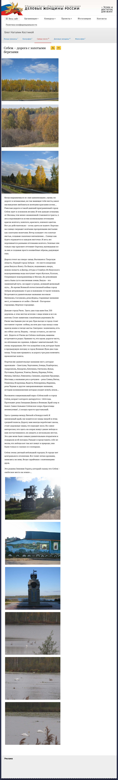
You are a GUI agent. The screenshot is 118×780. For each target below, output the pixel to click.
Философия (80, 39)
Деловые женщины (62, 39)
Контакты (102, 18)
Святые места (43, 39)
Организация (30, 18)
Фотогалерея (84, 18)
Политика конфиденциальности (21, 24)
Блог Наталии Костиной (19, 32)
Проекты (65, 18)
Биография (27, 39)
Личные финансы (11, 39)
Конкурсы (49, 18)
